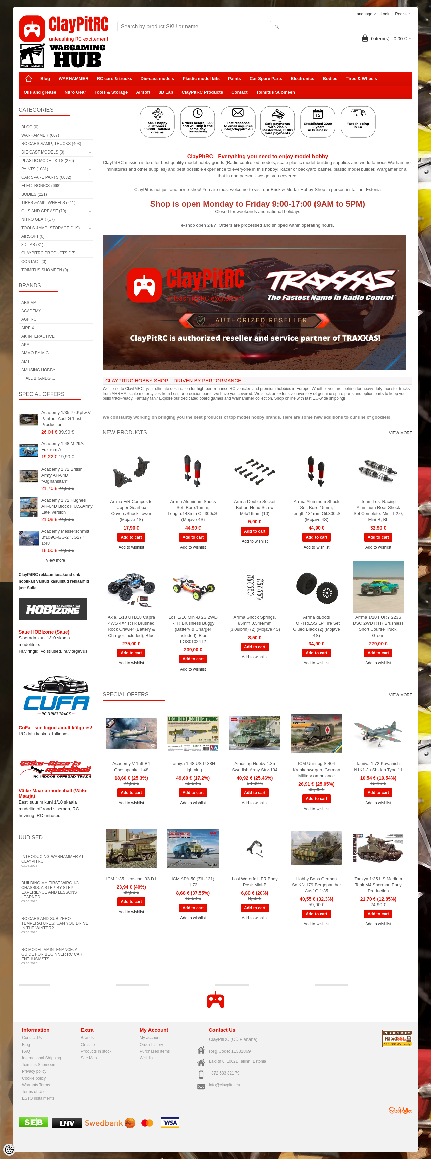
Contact (239, 92)
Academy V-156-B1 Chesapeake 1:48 (131, 766)
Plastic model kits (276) (47, 160)
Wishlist (147, 1058)
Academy (31, 311)
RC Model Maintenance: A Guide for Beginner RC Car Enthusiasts (55, 956)
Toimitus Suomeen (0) (44, 270)
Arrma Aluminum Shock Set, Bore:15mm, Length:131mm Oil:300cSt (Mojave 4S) (316, 510)
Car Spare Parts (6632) (46, 177)
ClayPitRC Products (202, 92)
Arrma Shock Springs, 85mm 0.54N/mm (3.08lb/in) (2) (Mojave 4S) (254, 623)
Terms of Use (34, 1091)
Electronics (302, 78)
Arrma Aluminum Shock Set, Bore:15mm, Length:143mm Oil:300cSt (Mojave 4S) (193, 510)
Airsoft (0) (33, 236)
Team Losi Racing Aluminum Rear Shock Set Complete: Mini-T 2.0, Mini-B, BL (378, 510)
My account (150, 1037)
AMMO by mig (35, 353)
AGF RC (28, 319)
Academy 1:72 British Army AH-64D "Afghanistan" (62, 475)
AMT (25, 361)
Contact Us (32, 1037)
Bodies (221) (34, 194)
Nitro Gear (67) (38, 219)
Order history (151, 1044)
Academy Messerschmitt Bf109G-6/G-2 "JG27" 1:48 (65, 537)
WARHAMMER (74, 78)
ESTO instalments (38, 1098)
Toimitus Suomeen (275, 92)
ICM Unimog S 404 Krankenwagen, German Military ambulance (316, 769)
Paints (234, 78)
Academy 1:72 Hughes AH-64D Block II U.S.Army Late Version (67, 506)
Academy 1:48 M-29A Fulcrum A (62, 446)
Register (402, 14)
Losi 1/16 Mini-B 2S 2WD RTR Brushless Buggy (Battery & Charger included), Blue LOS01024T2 (193, 629)
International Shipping (41, 1058)
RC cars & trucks (114, 78)
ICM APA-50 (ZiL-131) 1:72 (193, 881)
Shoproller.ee (400, 1110)
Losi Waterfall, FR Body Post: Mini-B (255, 881)
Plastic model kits (201, 78)
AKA (25, 344)
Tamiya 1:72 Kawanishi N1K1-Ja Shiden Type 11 (378, 766)
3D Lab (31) (32, 244)
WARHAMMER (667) (40, 135)
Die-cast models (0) (42, 152)
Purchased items (155, 1051)
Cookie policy (34, 1078)
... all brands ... (38, 378)
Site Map (89, 1058)
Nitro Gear (75, 92)
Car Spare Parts (266, 78)
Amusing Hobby (38, 370)
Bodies (330, 78)
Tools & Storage (111, 92)
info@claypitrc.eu (224, 1085)
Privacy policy (34, 1071)
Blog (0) (29, 127)
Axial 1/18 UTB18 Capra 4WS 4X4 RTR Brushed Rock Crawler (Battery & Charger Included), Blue (131, 626)
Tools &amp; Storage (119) (50, 228)
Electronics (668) (41, 185)
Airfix (27, 328)
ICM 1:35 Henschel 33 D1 (131, 878)
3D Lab (166, 92)
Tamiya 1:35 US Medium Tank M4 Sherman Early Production (378, 884)
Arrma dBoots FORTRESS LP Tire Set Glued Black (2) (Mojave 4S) (316, 626)
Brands (87, 1037)
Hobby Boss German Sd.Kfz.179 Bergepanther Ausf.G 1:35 (316, 884)
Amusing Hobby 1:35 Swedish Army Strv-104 (254, 766)
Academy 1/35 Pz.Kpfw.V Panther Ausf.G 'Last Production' (66, 418)
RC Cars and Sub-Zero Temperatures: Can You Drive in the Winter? (55, 925)
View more (55, 560)
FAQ (26, 1051)
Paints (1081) (34, 169)
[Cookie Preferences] (9, 1150)
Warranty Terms (36, 1085)
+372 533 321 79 (224, 1073)
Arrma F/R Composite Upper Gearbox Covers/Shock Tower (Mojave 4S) (131, 510)
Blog (45, 78)
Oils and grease (40, 92)
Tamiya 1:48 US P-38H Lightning (193, 766)
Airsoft (143, 92)
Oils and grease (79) (43, 211)
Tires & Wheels (361, 78)
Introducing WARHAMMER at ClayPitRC (55, 860)
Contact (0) (33, 261)
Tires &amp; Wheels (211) (48, 202)
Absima (28, 302)
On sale (88, 1044)
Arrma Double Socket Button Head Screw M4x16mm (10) (255, 507)
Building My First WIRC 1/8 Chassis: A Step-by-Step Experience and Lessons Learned (55, 892)
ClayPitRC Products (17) (48, 253)
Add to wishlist (131, 547)
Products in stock (96, 1051)
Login (385, 14)
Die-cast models (157, 78)
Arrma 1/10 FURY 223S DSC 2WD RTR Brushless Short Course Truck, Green (378, 626)
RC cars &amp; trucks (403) (51, 143)
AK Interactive (38, 336)
